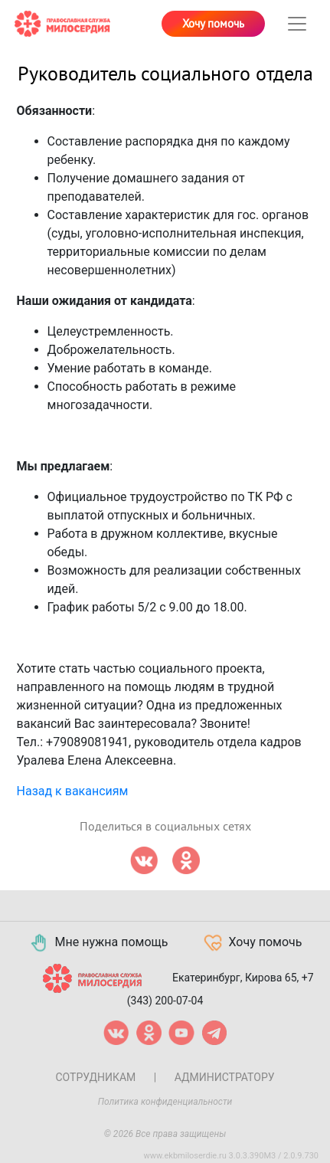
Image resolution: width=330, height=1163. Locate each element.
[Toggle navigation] (297, 23)
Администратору (225, 1077)
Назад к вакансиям (73, 791)
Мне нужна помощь (98, 943)
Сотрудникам (95, 1077)
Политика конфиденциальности (165, 1101)
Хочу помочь (213, 24)
